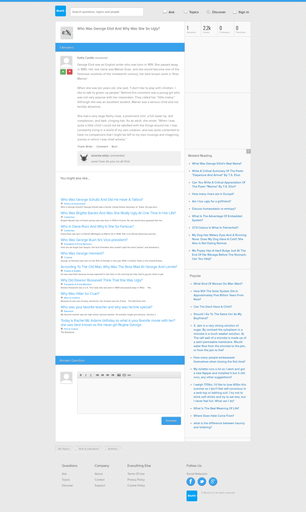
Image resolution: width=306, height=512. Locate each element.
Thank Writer (85, 146)
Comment (102, 146)
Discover (216, 12)
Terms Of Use (136, 474)
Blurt (114, 146)
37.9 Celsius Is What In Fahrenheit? (215, 228)
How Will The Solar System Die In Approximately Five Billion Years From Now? (219, 295)
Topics (191, 12)
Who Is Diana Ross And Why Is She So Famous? (97, 226)
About (98, 474)
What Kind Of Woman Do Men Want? (218, 284)
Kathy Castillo (85, 58)
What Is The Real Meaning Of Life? (216, 408)
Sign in (240, 12)
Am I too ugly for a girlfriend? (211, 201)
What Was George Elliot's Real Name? (217, 164)
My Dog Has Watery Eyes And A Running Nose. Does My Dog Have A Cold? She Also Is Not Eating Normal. (219, 239)
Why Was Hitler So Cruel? (80, 294)
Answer (171, 421)
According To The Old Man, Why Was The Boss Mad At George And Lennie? (119, 267)
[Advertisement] (104, 190)
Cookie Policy (136, 485)
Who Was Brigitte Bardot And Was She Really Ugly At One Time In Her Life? (118, 213)
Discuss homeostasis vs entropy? (214, 209)
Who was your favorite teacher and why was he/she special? (106, 307)
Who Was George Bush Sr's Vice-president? (94, 240)
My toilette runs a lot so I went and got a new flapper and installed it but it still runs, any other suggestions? (219, 373)
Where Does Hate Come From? (214, 416)
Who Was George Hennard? (82, 253)
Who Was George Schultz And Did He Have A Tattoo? (102, 199)
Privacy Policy (136, 479)
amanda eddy (100, 155)
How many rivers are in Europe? (213, 194)
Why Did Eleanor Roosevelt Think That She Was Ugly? (102, 280)
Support (100, 485)
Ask (168, 12)
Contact (99, 479)
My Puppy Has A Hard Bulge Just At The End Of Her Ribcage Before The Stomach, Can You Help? (219, 255)
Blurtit (60, 11)
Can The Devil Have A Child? (213, 307)
